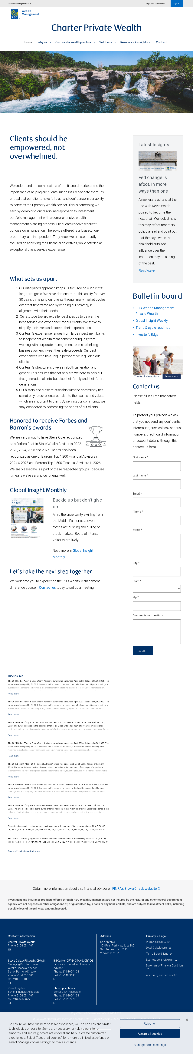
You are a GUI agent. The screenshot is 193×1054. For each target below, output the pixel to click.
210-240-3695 (67, 975)
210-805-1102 (70, 971)
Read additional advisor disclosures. (24, 851)
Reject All (150, 1023)
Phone (138, 511)
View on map (108, 953)
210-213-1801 (21, 979)
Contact (161, 41)
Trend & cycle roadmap (153, 327)
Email (137, 493)
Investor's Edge (147, 334)
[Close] (187, 1020)
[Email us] (9, 949)
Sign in (177, 3)
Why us (44, 41)
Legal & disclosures (157, 947)
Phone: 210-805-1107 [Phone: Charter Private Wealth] (20, 945)
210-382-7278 (67, 999)
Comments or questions (148, 615)
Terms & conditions (157, 953)
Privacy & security (156, 941)
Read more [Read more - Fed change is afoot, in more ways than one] (147, 270)
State (137, 581)
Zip (136, 597)
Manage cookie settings (150, 1045)
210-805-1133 (70, 995)
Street (137, 530)
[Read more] (13, 693)
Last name (140, 475)
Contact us (47, 587)
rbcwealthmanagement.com (19, 3)
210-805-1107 (25, 995)
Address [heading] (105, 936)
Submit (143, 650)
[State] (157, 589)
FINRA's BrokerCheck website (134, 888)
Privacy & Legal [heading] (156, 936)
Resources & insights (135, 41)
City (136, 563)
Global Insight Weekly (152, 320)
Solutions (107, 41)
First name (140, 457)
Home (28, 41)
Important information (155, 3)
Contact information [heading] (21, 936)
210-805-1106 (25, 975)
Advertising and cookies (159, 975)
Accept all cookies (150, 1033)
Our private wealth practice (75, 41)
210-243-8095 (21, 999)
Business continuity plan (160, 959)
